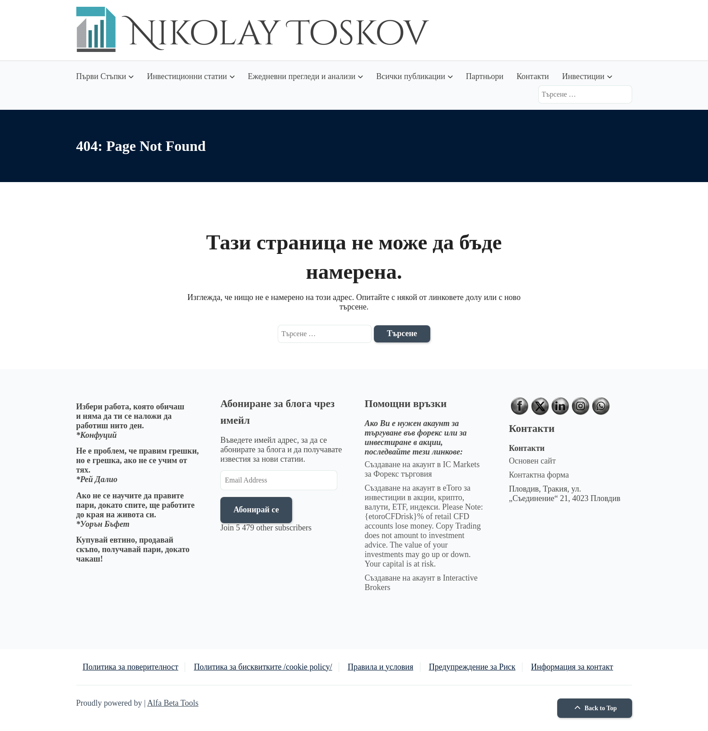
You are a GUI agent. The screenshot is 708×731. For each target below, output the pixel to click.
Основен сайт (532, 460)
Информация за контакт (572, 666)
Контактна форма (539, 474)
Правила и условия (380, 666)
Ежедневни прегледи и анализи (301, 76)
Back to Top (594, 708)
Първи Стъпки (101, 76)
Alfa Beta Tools (172, 703)
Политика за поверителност (130, 666)
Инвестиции (583, 76)
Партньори (484, 76)
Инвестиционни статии (187, 76)
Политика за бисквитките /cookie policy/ (263, 666)
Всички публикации (410, 76)
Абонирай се (256, 509)
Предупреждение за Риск (472, 666)
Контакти (533, 76)
